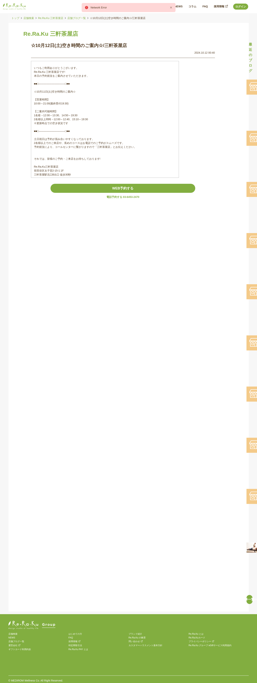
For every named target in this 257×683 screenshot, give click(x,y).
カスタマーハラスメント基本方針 (145, 645)
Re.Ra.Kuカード (197, 637)
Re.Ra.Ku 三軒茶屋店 (50, 18)
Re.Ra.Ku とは (196, 634)
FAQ (71, 637)
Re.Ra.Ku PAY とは (78, 649)
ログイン (240, 6)
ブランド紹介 (135, 634)
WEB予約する (123, 188)
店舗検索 (28, 18)
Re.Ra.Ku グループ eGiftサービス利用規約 (210, 645)
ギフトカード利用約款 (19, 649)
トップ (15, 18)
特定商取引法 (75, 645)
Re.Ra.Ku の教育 (137, 637)
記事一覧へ (249, 599)
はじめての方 (75, 634)
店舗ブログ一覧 (76, 18)
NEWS (11, 637)
